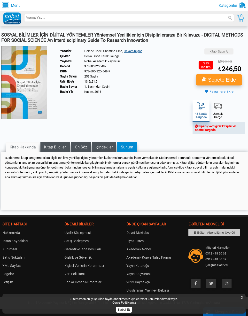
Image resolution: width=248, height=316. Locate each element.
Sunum (127, 147)
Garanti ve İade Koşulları (82, 249)
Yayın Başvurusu (139, 274)
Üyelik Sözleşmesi (77, 233)
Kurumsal (9, 249)
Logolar (8, 274)
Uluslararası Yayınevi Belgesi (147, 290)
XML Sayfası (11, 266)
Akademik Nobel (138, 249)
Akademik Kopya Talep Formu (148, 257)
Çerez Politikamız (124, 302)
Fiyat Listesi (135, 241)
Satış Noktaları (13, 257)
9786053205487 (95, 66)
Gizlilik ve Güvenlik (78, 257)
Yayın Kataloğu (137, 266)
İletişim (7, 282)
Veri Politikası (74, 274)
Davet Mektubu (137, 233)
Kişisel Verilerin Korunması (84, 266)
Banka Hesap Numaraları (83, 282)
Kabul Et (124, 309)
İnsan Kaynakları (15, 241)
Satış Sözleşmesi (76, 241)
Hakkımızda (11, 233)
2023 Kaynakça (138, 282)
